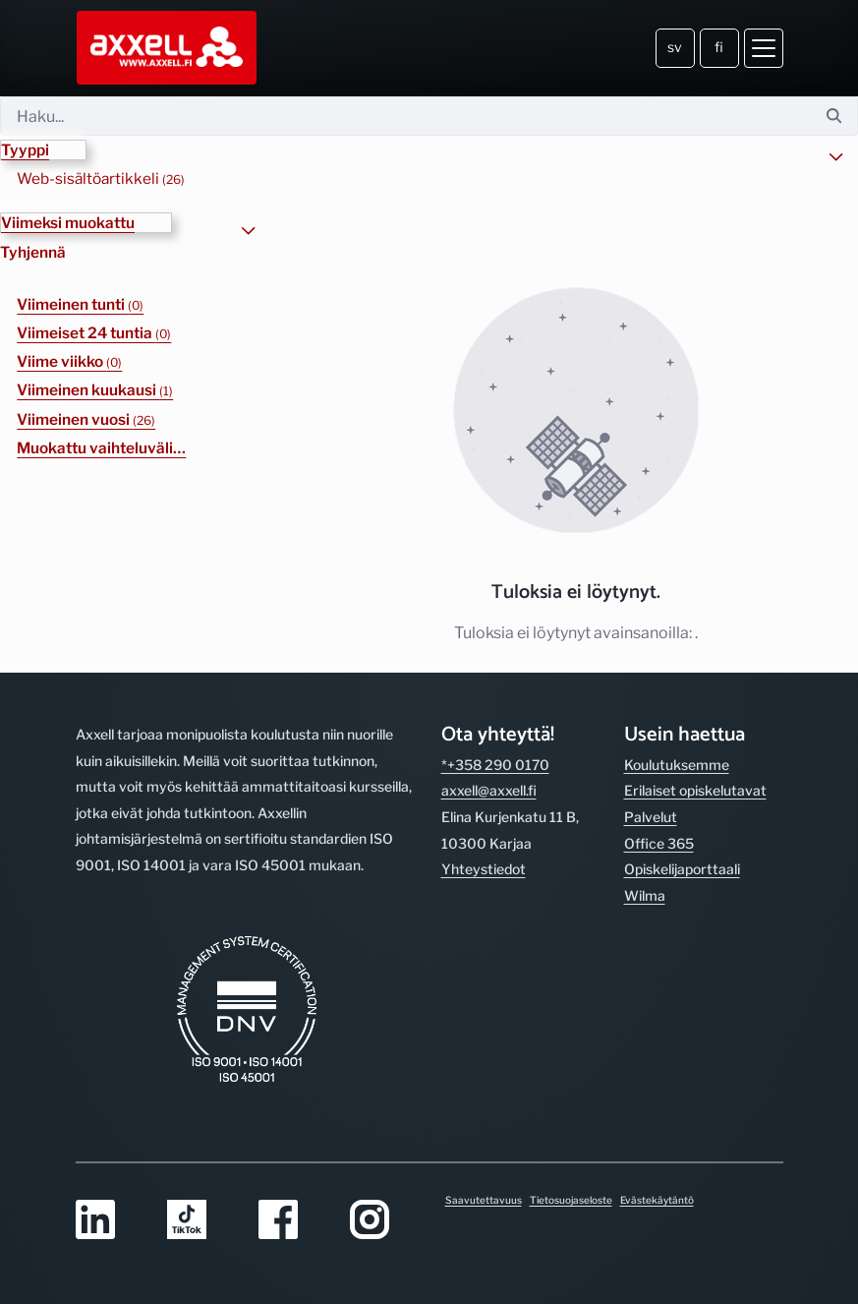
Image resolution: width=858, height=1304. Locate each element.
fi (719, 46)
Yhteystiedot (483, 868)
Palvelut (650, 816)
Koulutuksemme (676, 764)
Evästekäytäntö (657, 1200)
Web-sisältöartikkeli (101, 178)
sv (674, 46)
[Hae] (405, 116)
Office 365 (659, 843)
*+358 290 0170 (495, 764)
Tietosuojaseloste (571, 1200)
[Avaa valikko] (763, 48)
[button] (43, 150)
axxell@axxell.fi (489, 790)
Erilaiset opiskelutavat (695, 790)
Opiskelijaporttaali (682, 868)
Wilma (644, 895)
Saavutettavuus (483, 1200)
